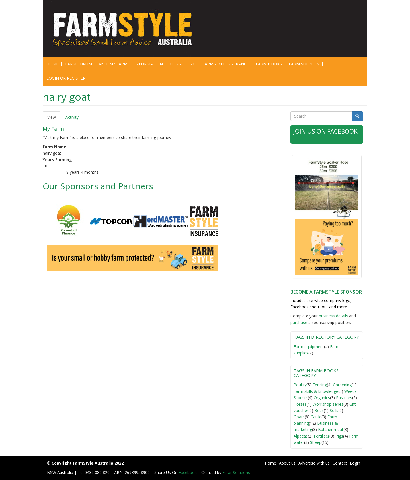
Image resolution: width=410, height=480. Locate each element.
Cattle (316, 416)
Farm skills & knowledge (316, 391)
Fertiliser (321, 436)
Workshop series (328, 404)
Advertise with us (314, 463)
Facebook (188, 472)
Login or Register (65, 78)
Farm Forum (78, 64)
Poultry (300, 384)
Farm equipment (309, 346)
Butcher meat (330, 429)
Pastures (344, 397)
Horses (300, 404)
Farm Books (269, 64)
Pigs (339, 436)
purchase (298, 322)
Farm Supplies (304, 64)
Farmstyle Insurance (225, 64)
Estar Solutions (236, 472)
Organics (322, 397)
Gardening (342, 384)
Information (148, 64)
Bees (319, 410)
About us (287, 463)
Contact (340, 463)
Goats (299, 416)
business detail (332, 316)
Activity (72, 117)
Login (355, 463)
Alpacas (301, 436)
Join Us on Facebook (325, 131)
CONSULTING (183, 64)
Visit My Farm (113, 64)
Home (52, 64)
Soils (334, 410)
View (53, 118)
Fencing (320, 384)
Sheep (315, 442)
